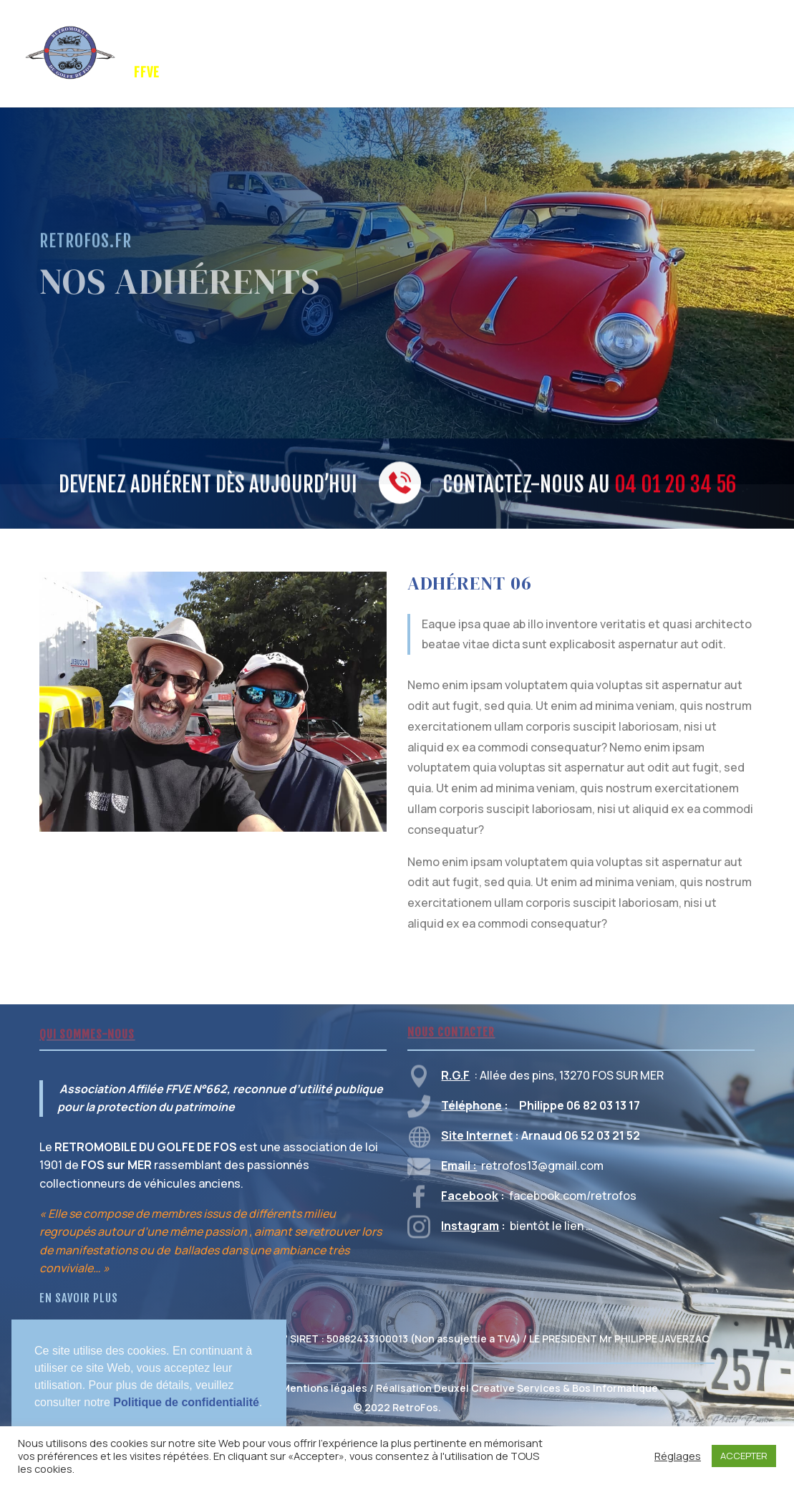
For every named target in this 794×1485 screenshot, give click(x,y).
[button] (36, 1420)
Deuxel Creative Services (497, 1388)
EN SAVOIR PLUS (78, 1298)
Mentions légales (324, 1388)
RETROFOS (235, 35)
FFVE (147, 73)
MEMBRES (637, 35)
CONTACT (202, 73)
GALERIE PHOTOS (401, 35)
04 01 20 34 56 (675, 486)
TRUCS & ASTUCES (528, 35)
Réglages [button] (677, 1455)
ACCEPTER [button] (744, 1455)
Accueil (154, 35)
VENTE (713, 35)
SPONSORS (309, 35)
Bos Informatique (615, 1388)
